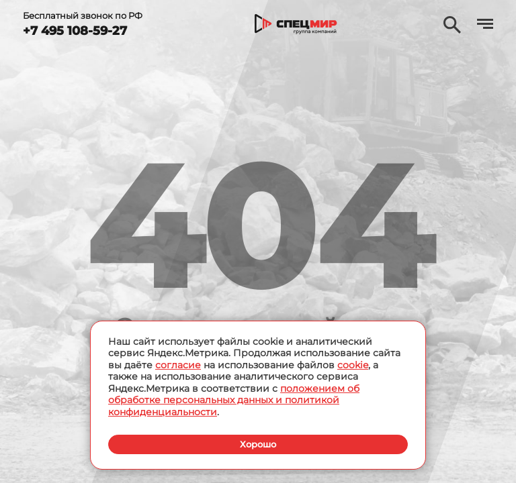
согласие (178, 364)
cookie (352, 364)
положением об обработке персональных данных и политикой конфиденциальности (233, 399)
